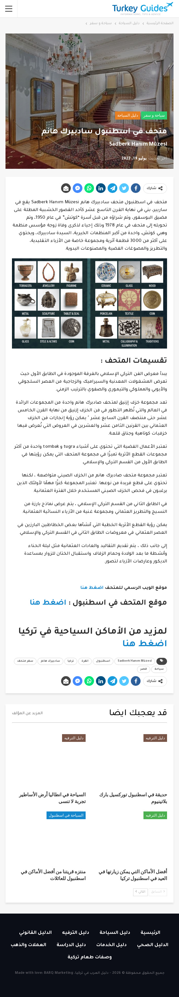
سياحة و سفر (154, 115)
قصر (143, 669)
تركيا (71, 661)
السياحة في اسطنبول (66, 815)
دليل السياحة (127, 115)
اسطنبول (103, 661)
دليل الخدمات (111, 945)
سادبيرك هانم (50, 661)
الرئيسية (150, 933)
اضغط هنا (91, 588)
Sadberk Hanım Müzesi (135, 661)
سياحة (159, 669)
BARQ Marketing (58, 973)
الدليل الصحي (152, 945)
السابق (158, 892)
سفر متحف (25, 661)
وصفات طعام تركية (90, 957)
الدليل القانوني (35, 933)
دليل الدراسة (71, 945)
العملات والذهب (28, 945)
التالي (140, 892)
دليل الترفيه (155, 738)
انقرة (85, 661)
